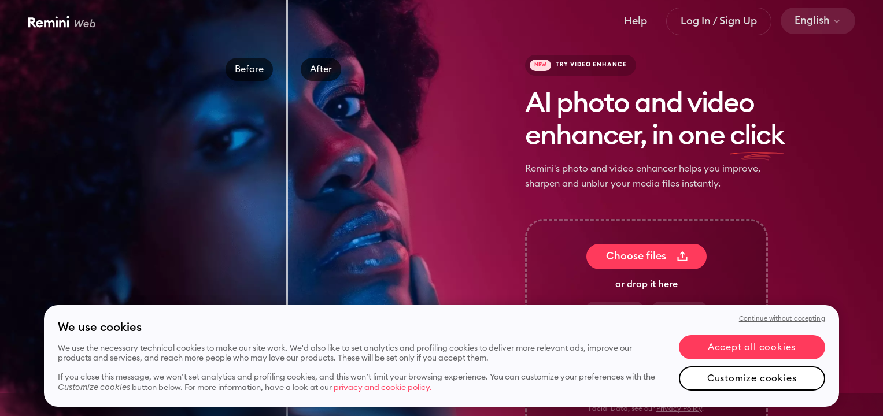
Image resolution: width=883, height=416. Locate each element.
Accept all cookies (752, 347)
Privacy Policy (679, 408)
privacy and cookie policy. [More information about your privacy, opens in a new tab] (383, 388)
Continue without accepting (782, 318)
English (818, 20)
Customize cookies (752, 378)
